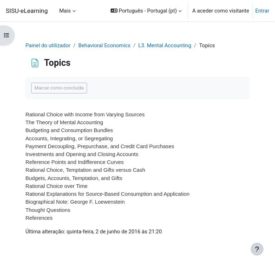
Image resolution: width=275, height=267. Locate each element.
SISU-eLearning (27, 10)
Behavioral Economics (104, 45)
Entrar (262, 11)
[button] (146, 10)
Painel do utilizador (48, 45)
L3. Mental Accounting (164, 45)
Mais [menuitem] (65, 11)
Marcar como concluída (59, 88)
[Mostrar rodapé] (257, 249)
